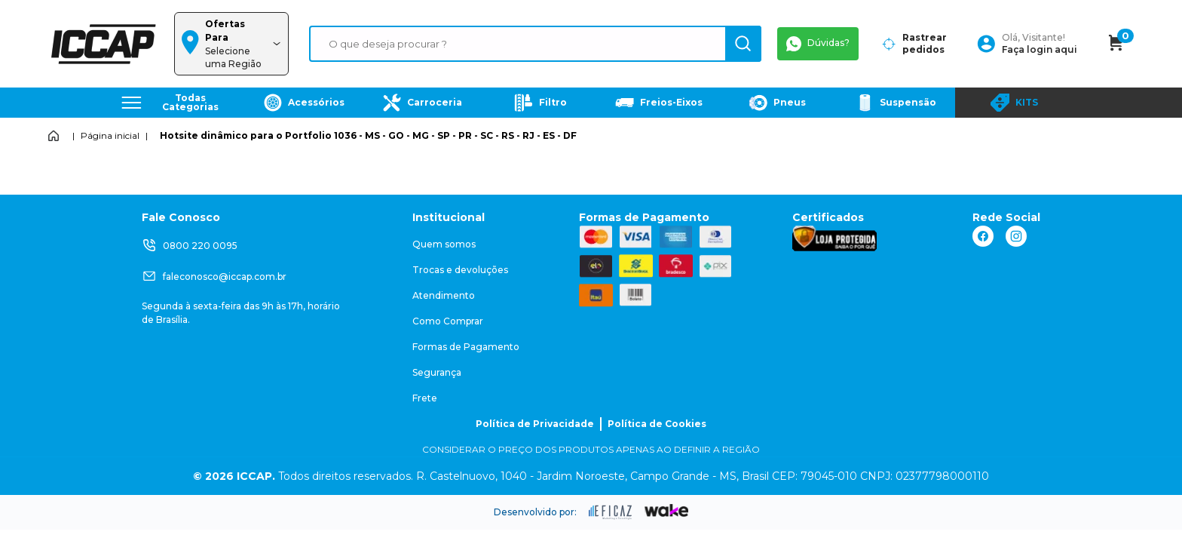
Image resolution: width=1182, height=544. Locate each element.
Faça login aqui (1039, 49)
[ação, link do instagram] (1016, 236)
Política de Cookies (657, 423)
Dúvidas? (818, 43)
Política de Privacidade (535, 423)
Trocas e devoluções (460, 269)
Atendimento (443, 295)
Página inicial (110, 135)
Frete (424, 398)
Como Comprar (447, 321)
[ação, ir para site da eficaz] (610, 512)
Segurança (436, 372)
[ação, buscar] (743, 44)
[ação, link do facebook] (983, 236)
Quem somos (444, 244)
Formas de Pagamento (465, 346)
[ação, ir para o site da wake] (667, 511)
